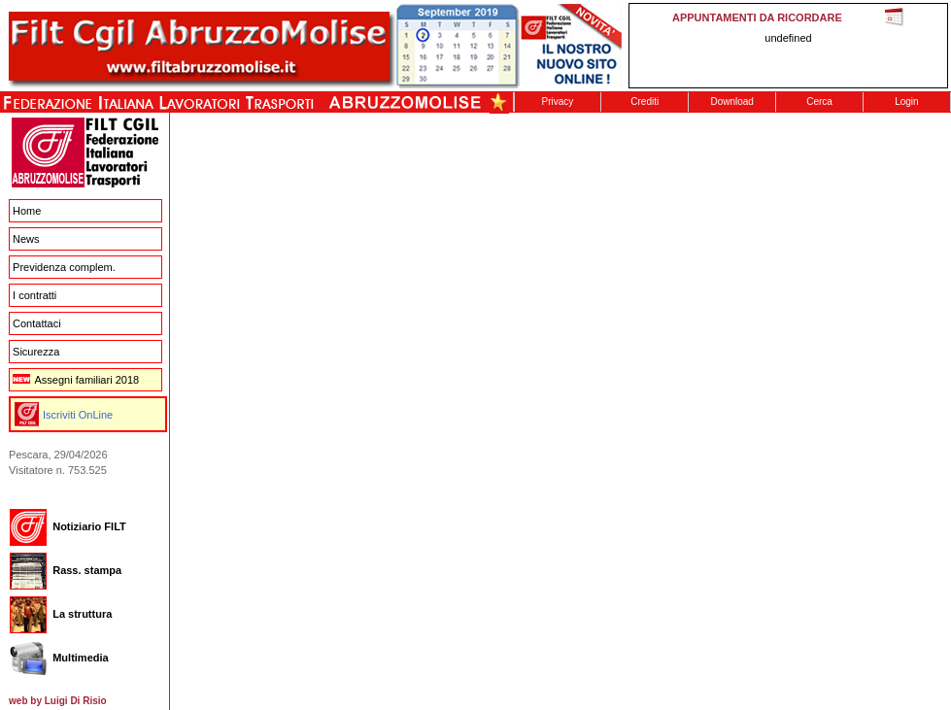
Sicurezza (36, 351)
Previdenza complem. (64, 267)
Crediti (644, 101)
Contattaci (37, 323)
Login (906, 101)
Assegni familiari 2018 (76, 380)
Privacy (558, 101)
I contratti (34, 295)
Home (27, 211)
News (26, 239)
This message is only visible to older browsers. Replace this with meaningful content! (788, 45)
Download (731, 101)
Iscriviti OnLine (78, 415)
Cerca (819, 101)
